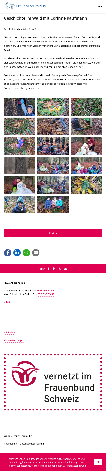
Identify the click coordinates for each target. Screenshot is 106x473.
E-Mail (7, 301)
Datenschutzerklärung (32, 443)
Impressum (10, 443)
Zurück (53, 233)
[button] (7, 252)
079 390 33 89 (46, 294)
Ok (97, 462)
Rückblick (9, 332)
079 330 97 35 (45, 290)
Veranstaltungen (14, 340)
